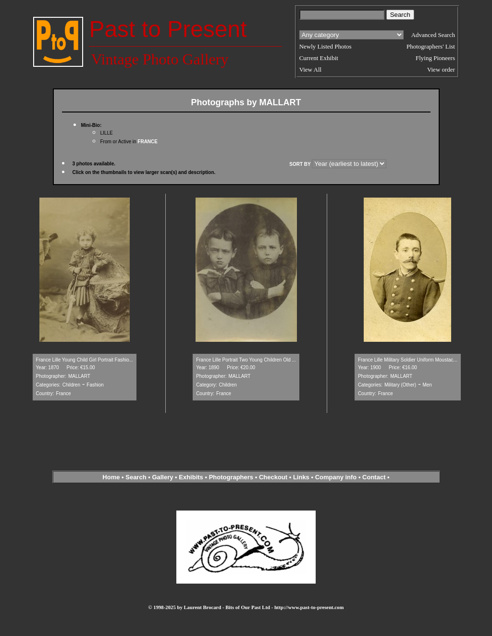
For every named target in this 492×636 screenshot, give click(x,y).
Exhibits (191, 477)
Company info (336, 477)
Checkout (273, 477)
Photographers (231, 477)
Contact (373, 477)
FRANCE (147, 141)
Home (111, 477)
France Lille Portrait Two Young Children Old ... (246, 359)
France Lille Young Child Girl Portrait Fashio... (84, 359)
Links (301, 477)
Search (135, 477)
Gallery (162, 477)
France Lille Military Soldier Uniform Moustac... (407, 359)
